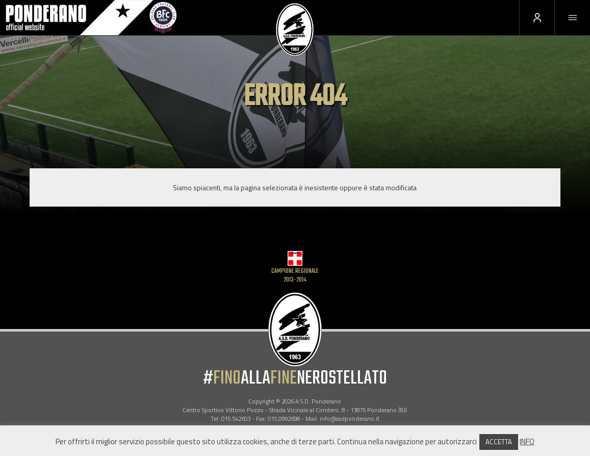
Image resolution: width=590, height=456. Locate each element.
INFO (527, 441)
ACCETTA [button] (498, 442)
